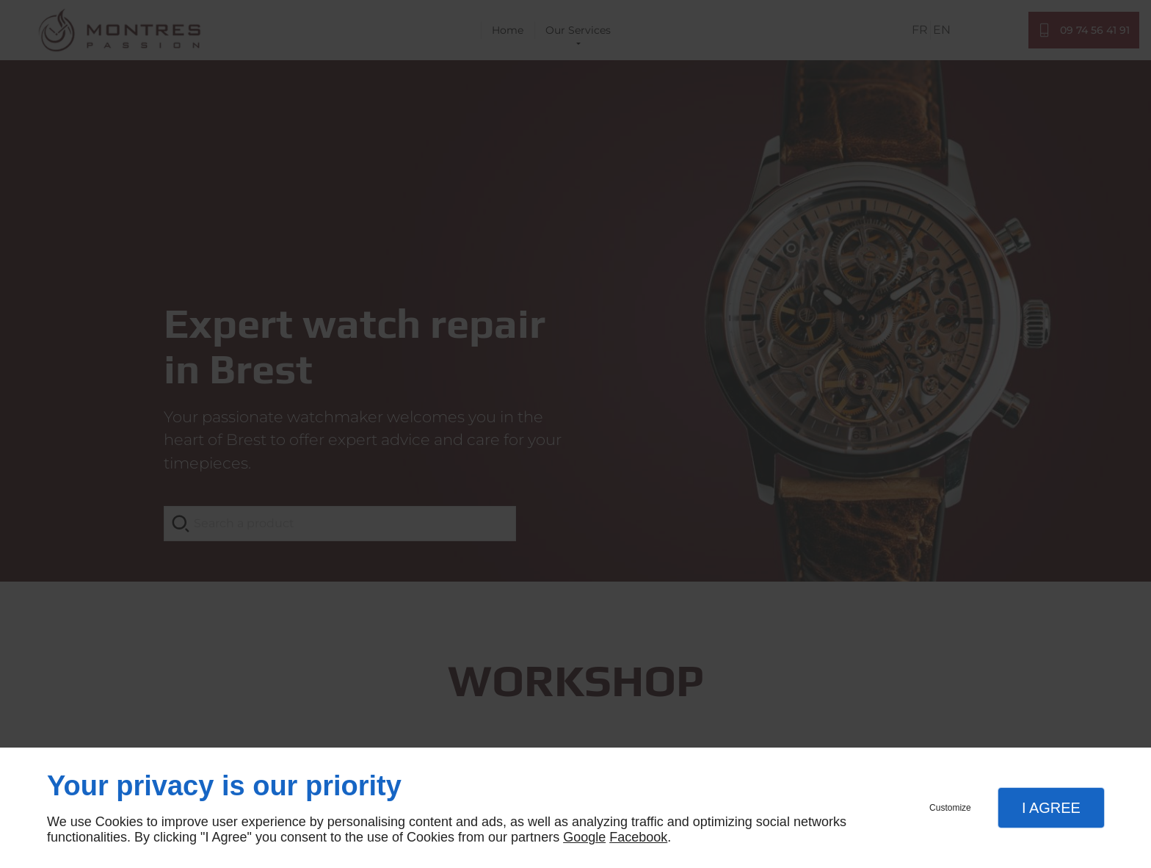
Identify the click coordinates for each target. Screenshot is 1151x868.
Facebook (638, 837)
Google (584, 837)
